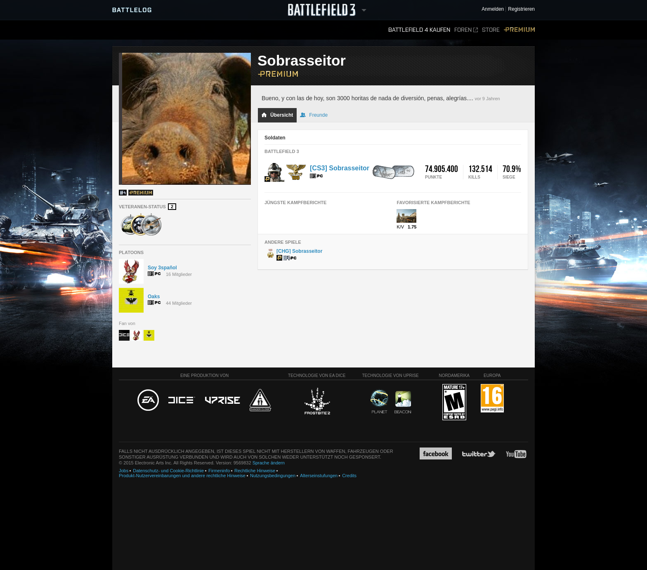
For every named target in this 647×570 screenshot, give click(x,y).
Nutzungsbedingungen (272, 475)
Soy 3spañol (162, 268)
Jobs (123, 470)
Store (491, 29)
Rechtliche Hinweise (254, 470)
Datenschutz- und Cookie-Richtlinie (168, 470)
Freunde (314, 115)
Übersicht (277, 115)
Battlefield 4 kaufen (419, 29)
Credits (349, 475)
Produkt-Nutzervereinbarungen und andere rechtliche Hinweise (182, 475)
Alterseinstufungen (319, 475)
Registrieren (521, 9)
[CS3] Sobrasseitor (339, 168)
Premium (519, 30)
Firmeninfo (219, 470)
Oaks (154, 296)
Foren (466, 29)
